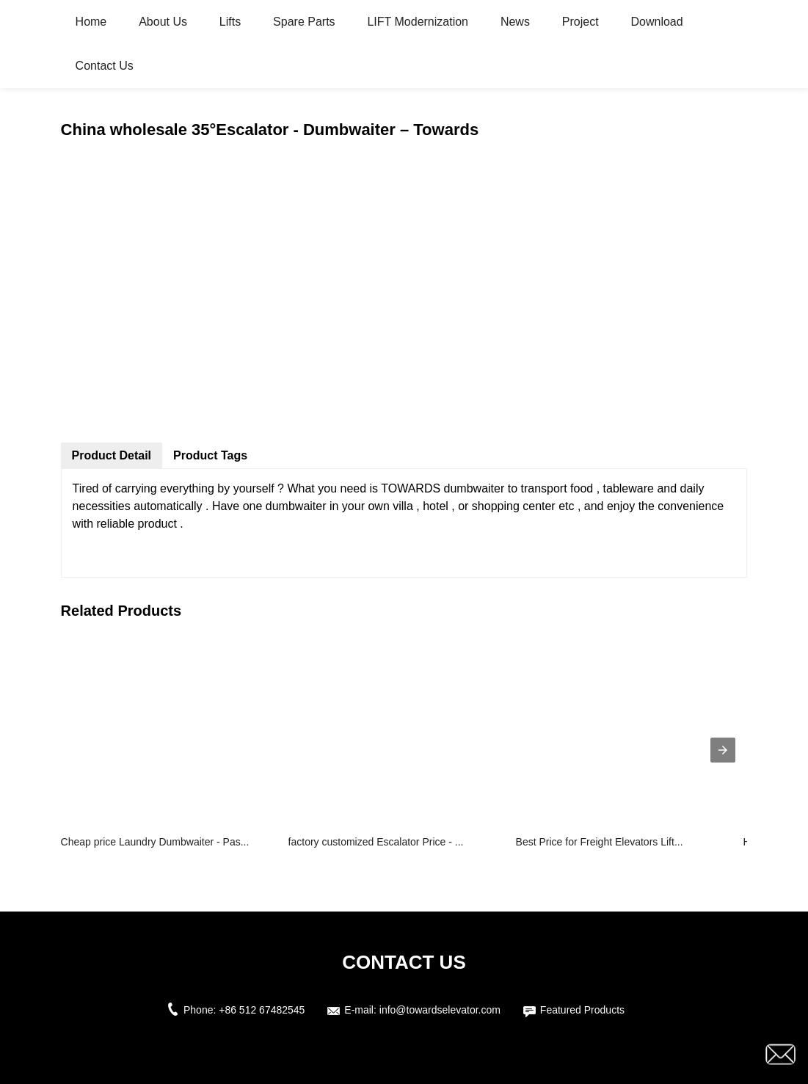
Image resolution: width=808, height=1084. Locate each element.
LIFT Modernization (417, 21)
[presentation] (722, 750)
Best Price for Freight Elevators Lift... (599, 842)
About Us (163, 21)
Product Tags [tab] (210, 455)
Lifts (230, 21)
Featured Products (582, 1010)
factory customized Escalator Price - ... (376, 842)
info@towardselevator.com (440, 1010)
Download (657, 21)
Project (580, 21)
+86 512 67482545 (262, 1010)
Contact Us (105, 65)
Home (91, 21)
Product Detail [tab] (111, 455)
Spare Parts (304, 21)
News (515, 21)
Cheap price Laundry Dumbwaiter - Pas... (155, 842)
